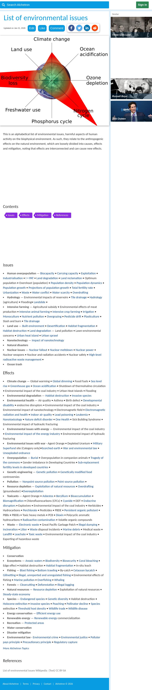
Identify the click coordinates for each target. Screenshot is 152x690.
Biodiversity (52, 560)
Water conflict (40, 292)
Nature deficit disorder (39, 419)
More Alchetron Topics (16, 648)
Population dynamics (89, 283)
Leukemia (82, 414)
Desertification (56, 326)
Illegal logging (65, 584)
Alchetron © (64, 683)
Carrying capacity (67, 273)
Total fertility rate (82, 287)
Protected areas (34, 623)
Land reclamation (71, 278)
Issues (11, 215)
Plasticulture (91, 316)
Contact (47, 683)
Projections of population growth (49, 287)
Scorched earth (51, 448)
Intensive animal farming (34, 311)
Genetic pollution (47, 472)
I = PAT (30, 278)
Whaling (59, 580)
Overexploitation (33, 491)
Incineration (10, 529)
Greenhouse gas (20, 386)
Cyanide (68, 501)
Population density (62, 283)
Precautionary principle (37, 642)
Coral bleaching (88, 560)
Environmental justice (74, 637)
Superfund (9, 448)
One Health (62, 419)
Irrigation (88, 311)
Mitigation (42, 215)
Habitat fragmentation (81, 326)
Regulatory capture (65, 642)
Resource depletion (45, 589)
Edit (31, 28)
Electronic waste (29, 524)
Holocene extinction (15, 603)
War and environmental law (80, 448)
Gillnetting (9, 575)
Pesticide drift (72, 316)
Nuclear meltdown (61, 350)
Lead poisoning (64, 414)
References (62, 215)
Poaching (58, 603)
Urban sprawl (49, 335)
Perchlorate (30, 510)
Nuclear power (85, 350)
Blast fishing (27, 570)
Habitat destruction (15, 330)
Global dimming (62, 381)
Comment (56, 28)
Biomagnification (13, 501)
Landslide (39, 302)
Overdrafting (80, 292)
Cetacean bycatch (84, 570)
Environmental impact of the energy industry (32, 434)
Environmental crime (45, 637)
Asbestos (47, 496)
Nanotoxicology (12, 419)
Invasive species (81, 395)
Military (97, 443)
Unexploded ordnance (16, 453)
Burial (34, 458)
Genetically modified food (76, 472)
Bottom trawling (47, 570)
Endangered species (33, 599)
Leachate (20, 534)
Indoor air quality (41, 414)
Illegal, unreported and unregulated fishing (45, 575)
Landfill (7, 534)
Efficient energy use (49, 613)
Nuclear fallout (38, 350)
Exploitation (88, 273)
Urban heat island (28, 335)
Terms (26, 683)
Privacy (36, 683)
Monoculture (11, 316)
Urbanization (11, 292)
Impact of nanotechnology (48, 340)
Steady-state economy (16, 594)
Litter (24, 529)
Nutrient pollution (33, 316)
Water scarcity (61, 292)
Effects (25, 215)
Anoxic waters (34, 560)
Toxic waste (36, 534)
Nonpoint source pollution (38, 481)
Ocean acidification (44, 386)
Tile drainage (79, 297)
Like (42, 28)
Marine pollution (24, 580)
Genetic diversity (58, 599)
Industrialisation (13, 278)
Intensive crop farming (66, 311)
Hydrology (96, 297)
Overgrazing (54, 316)
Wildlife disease (77, 608)
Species (95, 603)
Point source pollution (71, 481)
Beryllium (62, 496)
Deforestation (46, 584)
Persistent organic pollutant (81, 510)
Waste (25, 292)
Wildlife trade (57, 608)
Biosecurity (69, 560)
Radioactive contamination (39, 520)
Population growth (14, 287)
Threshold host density (32, 608)
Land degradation (47, 278)
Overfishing (44, 580)
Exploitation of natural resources (55, 486)
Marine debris (71, 529)
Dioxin (59, 515)
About (11, 683)
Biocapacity (47, 273)
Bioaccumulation (81, 496)
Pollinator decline (77, 603)
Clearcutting (27, 584)
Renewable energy (45, 618)
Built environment (33, 326)
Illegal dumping (88, 524)
